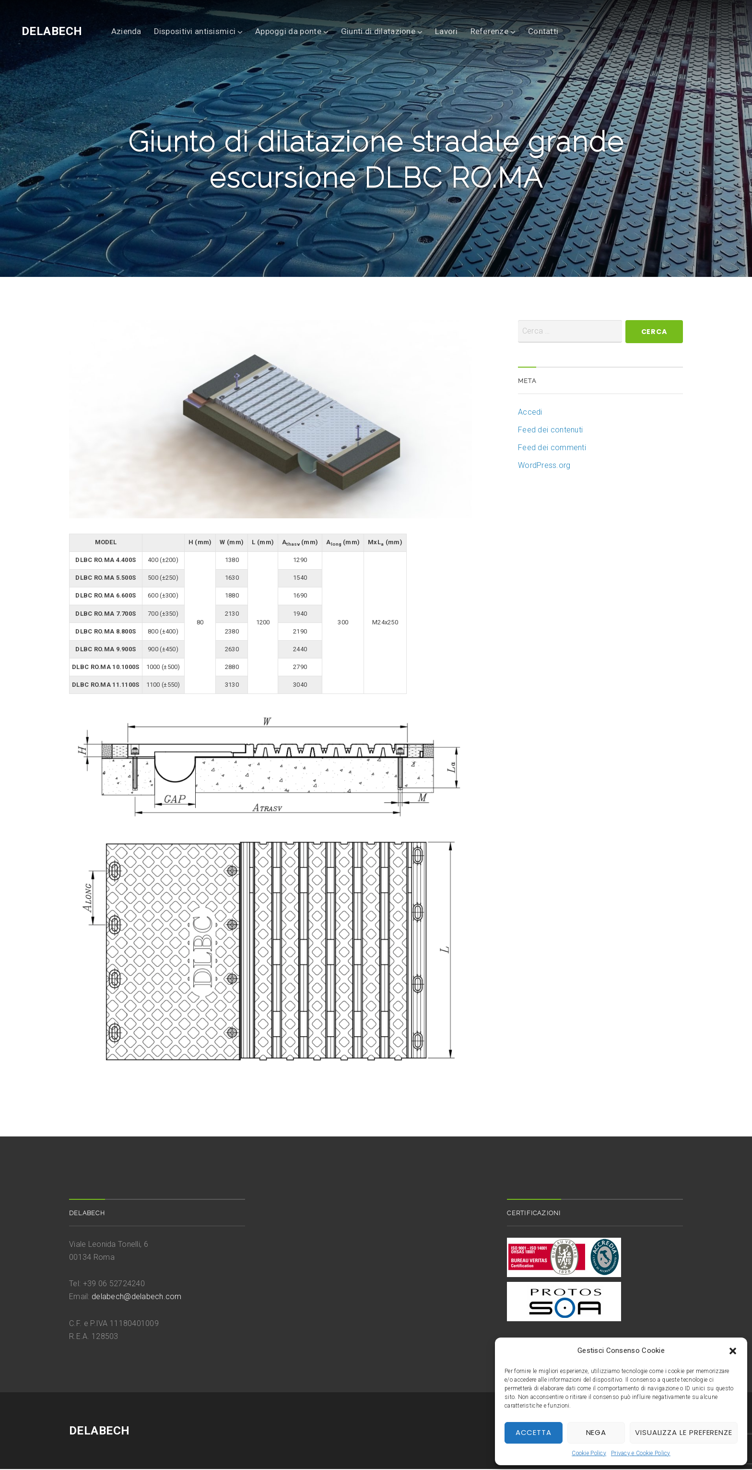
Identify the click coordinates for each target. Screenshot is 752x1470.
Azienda (126, 31)
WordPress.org (544, 466)
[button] (733, 1351)
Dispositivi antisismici (194, 31)
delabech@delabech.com (137, 1297)
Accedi (530, 413)
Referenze (489, 31)
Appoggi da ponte (288, 31)
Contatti (543, 31)
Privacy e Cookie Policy (640, 1453)
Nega (596, 1432)
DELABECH (52, 31)
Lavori (446, 31)
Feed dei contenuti (550, 430)
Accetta (534, 1432)
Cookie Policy (589, 1453)
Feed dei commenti (552, 448)
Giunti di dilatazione (378, 31)
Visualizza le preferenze (683, 1432)
